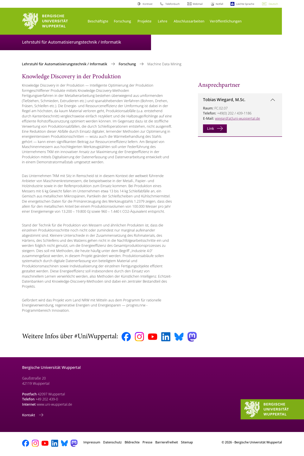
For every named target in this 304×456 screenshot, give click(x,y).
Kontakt (29, 415)
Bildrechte (132, 442)
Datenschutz (112, 442)
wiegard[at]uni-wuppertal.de (237, 118)
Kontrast (147, 4)
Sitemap (187, 442)
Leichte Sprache (245, 4)
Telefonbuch (172, 4)
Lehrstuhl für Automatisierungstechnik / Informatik (65, 64)
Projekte (144, 21)
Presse (147, 442)
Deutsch (273, 4)
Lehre (162, 21)
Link (210, 128)
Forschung (122, 21)
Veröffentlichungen (226, 21)
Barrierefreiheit (166, 442)
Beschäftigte (98, 21)
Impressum (91, 442)
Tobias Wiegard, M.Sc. (224, 99)
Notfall (219, 4)
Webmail (198, 4)
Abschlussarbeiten (189, 21)
